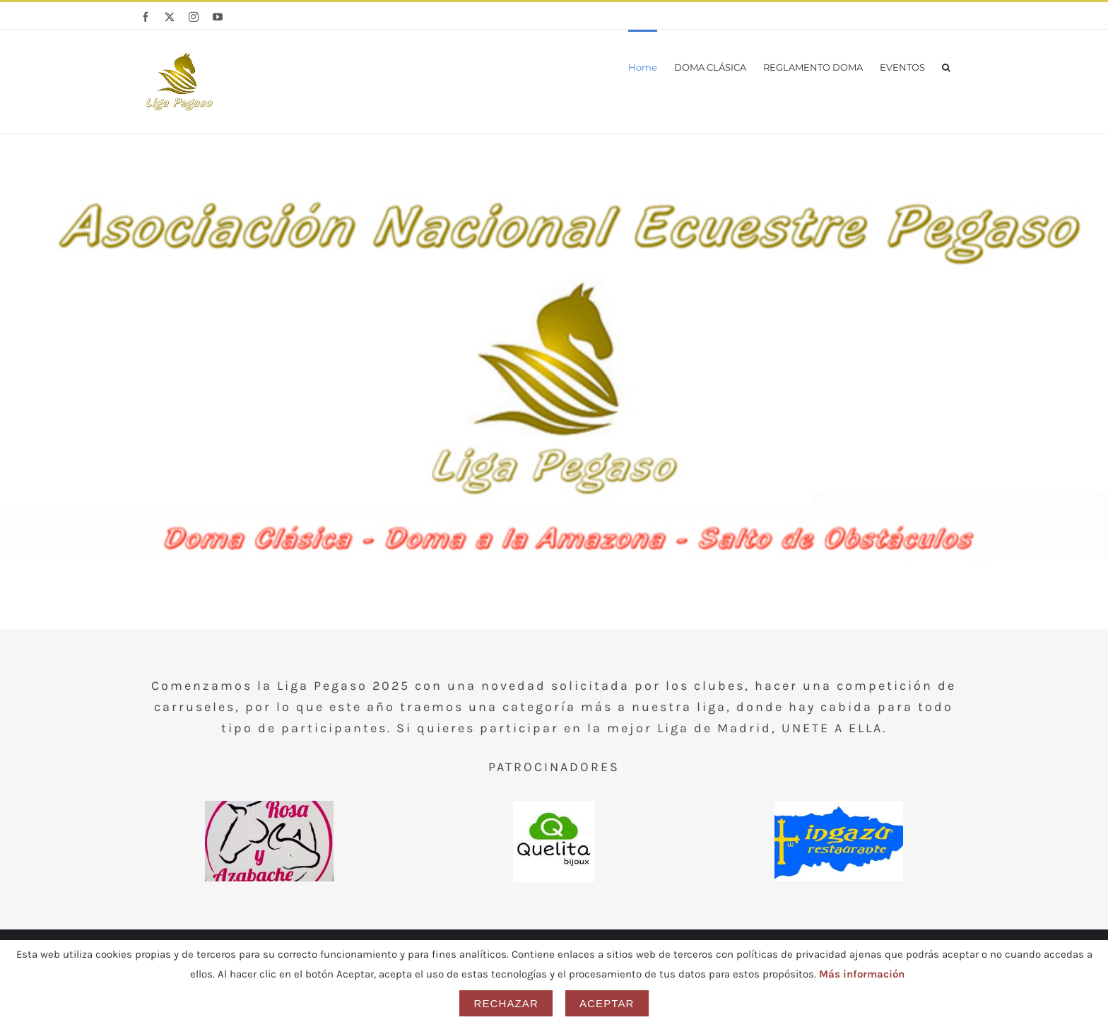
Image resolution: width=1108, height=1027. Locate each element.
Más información (861, 974)
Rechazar (505, 1003)
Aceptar (607, 1003)
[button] (946, 66)
